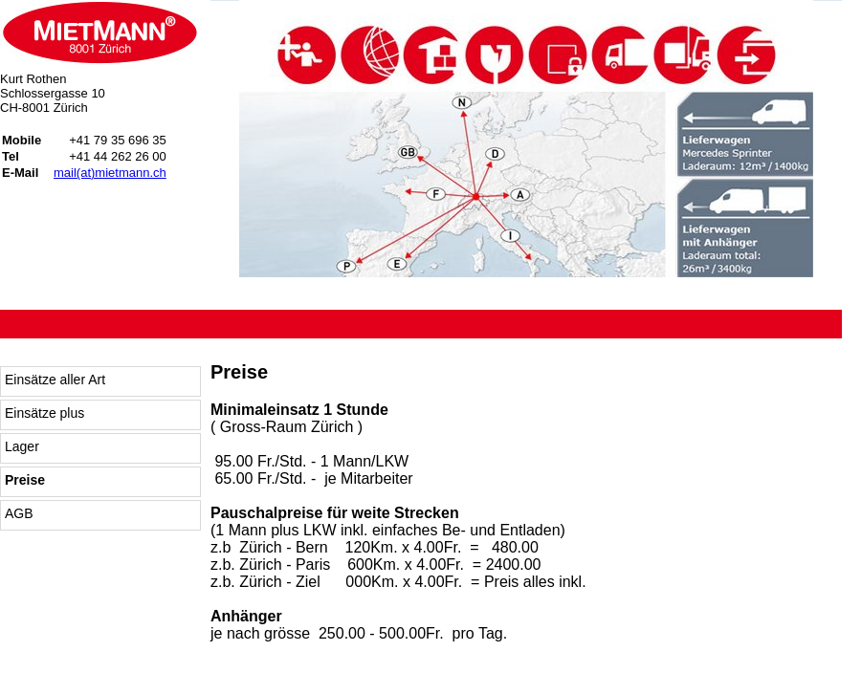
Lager (22, 446)
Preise (25, 480)
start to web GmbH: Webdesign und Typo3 (761, 652)
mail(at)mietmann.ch (110, 172)
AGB (19, 513)
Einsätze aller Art (55, 379)
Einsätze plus (44, 413)
